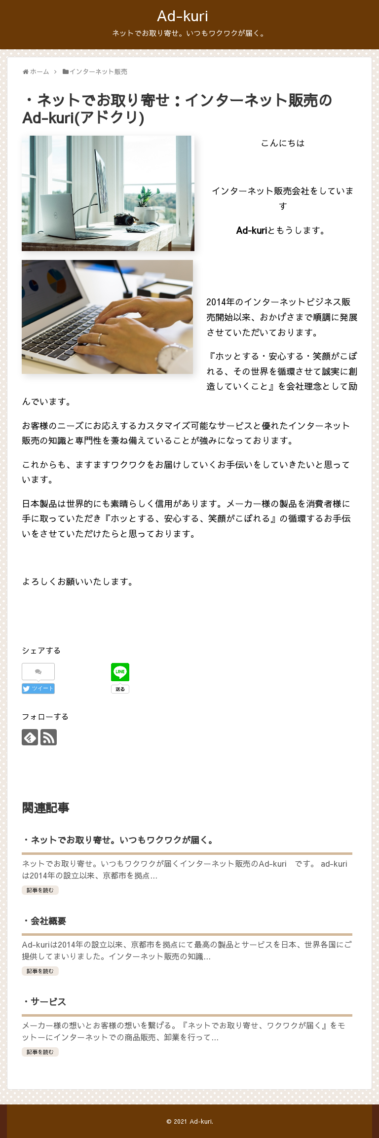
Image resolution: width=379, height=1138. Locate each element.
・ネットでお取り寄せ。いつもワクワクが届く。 (119, 840)
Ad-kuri (182, 15)
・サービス (44, 1001)
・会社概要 (44, 921)
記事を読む (40, 890)
